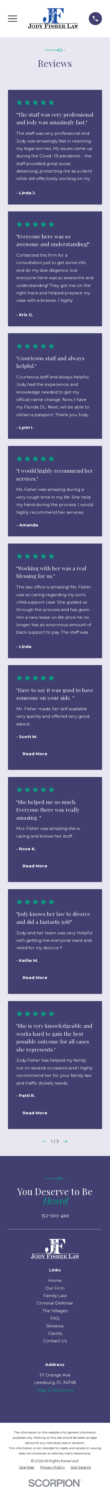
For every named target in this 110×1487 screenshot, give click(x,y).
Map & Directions (55, 1390)
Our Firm (55, 1288)
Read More (35, 753)
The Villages (55, 1310)
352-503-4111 (55, 1215)
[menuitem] (26, 1467)
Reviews (54, 1326)
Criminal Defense (55, 1303)
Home (55, 1280)
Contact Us (55, 1340)
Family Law (55, 1295)
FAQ (55, 1318)
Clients (55, 1333)
